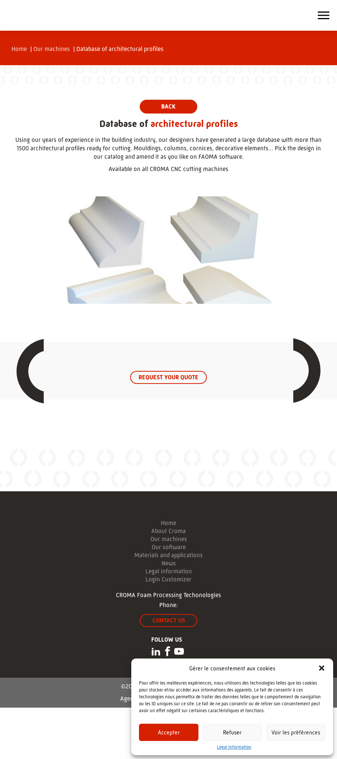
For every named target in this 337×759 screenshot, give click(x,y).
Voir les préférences (295, 732)
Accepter (169, 732)
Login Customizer (168, 579)
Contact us (168, 620)
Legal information (234, 747)
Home (19, 49)
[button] (321, 668)
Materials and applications (168, 555)
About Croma (168, 531)
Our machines (51, 49)
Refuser (232, 732)
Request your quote (168, 377)
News (169, 563)
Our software (169, 547)
